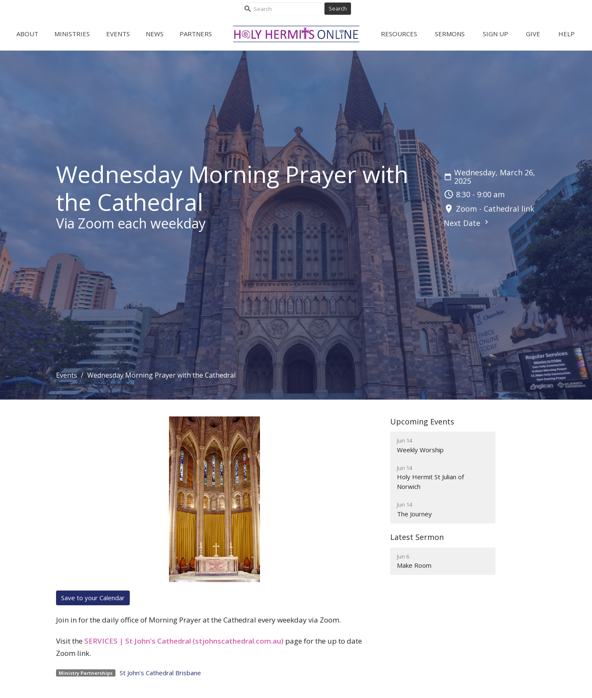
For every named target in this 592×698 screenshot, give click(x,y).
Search (338, 8)
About (27, 34)
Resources (399, 34)
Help (566, 34)
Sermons (450, 34)
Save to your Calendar (93, 597)
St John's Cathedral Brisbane (160, 672)
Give (533, 34)
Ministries (72, 34)
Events (118, 34)
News (154, 34)
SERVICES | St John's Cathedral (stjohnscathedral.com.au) (184, 641)
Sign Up (495, 34)
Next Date (467, 223)
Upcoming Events (422, 421)
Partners (195, 34)
